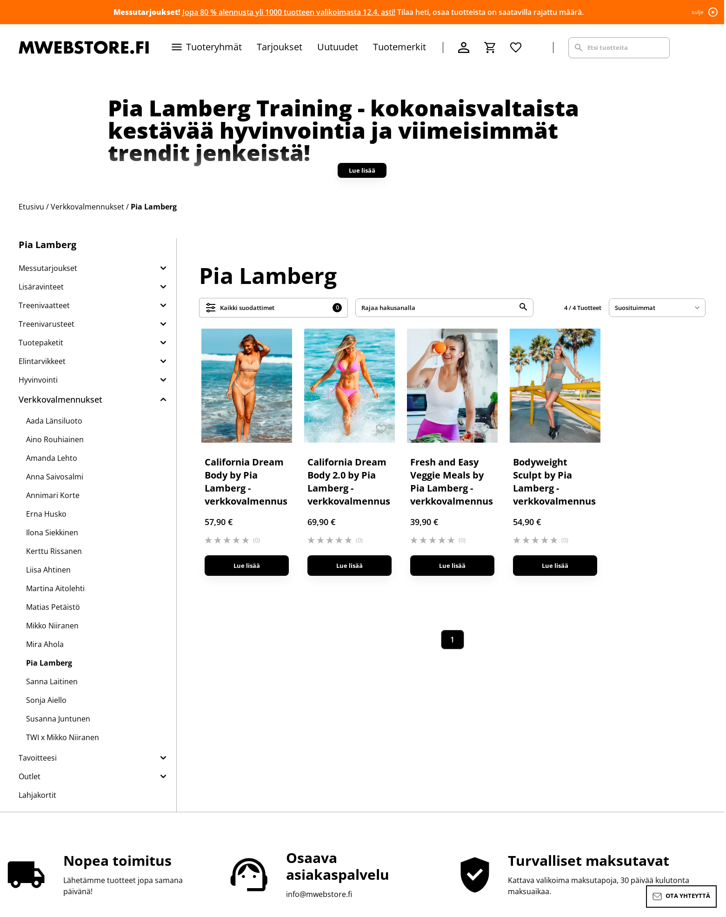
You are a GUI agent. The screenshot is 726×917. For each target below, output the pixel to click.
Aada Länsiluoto (54, 421)
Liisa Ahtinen (48, 570)
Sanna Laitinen (52, 681)
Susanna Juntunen (58, 719)
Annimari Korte (53, 495)
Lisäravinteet (41, 287)
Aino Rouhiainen (55, 439)
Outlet (29, 776)
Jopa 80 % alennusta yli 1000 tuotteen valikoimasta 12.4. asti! (288, 12)
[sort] (657, 307)
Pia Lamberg (49, 663)
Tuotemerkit (399, 46)
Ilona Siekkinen (52, 532)
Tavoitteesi (38, 758)
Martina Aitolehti (55, 588)
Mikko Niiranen (52, 625)
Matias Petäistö (53, 607)
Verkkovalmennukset (60, 399)
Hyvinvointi (38, 380)
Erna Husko (46, 514)
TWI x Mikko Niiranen (62, 737)
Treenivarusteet (46, 324)
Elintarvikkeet (42, 361)
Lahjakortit (37, 795)
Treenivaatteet (44, 305)
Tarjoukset (279, 46)
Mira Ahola (45, 644)
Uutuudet (337, 46)
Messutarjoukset (48, 268)
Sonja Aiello (46, 700)
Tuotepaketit (41, 342)
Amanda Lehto (51, 458)
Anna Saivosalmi (54, 477)
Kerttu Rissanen (54, 551)
